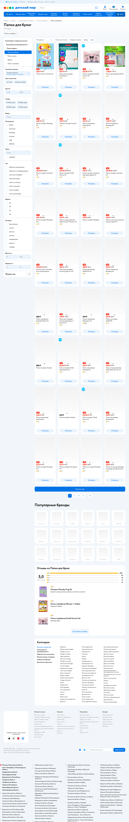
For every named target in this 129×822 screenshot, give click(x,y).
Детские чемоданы (109, 663)
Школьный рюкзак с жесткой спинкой (112, 675)
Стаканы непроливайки (110, 702)
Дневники (63, 647)
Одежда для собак (108, 724)
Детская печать (86, 694)
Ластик (62, 694)
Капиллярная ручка (87, 649)
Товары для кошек (108, 715)
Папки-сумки (12, 56)
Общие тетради (64, 675)
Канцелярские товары (26, 21)
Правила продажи (39, 722)
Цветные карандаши (88, 666)
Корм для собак (107, 722)
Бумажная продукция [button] (44, 647)
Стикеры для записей (88, 685)
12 (90, 496)
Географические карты (110, 685)
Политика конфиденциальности (43, 726)
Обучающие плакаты (110, 690)
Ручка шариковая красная (111, 647)
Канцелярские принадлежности (17, 45)
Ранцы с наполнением (110, 678)
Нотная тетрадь (64, 666)
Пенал (62, 682)
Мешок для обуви (109, 661)
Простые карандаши (88, 682)
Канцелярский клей (87, 675)
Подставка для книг (87, 663)
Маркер (84, 659)
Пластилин (107, 692)
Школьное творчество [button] (44, 662)
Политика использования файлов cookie (44, 729)
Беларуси (28, 752)
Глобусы (106, 680)
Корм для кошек (107, 717)
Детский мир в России (10, 752)
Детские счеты (86, 678)
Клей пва (84, 689)
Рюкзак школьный (109, 659)
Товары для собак (108, 719)
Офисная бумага (65, 656)
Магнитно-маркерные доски (112, 697)
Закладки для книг (87, 661)
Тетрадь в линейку (65, 654)
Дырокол (63, 701)
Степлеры (85, 654)
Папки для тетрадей (66, 670)
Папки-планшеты (13, 64)
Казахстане (20, 752)
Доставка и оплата (39, 715)
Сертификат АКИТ (39, 732)
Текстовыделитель (87, 647)
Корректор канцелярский (67, 699)
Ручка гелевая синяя (87, 699)
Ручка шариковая (65, 689)
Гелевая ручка (64, 685)
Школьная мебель (109, 656)
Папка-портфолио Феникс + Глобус (65, 604)
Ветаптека (105, 726)
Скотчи (62, 692)
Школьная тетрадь (65, 659)
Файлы (10, 60)
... (86, 496)
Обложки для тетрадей (66, 649)
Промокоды (37, 724)
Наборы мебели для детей (111, 651)
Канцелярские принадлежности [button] (42, 651)
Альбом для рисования (66, 678)
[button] (120, 14)
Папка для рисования (110, 649)
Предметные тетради (66, 668)
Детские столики (109, 654)
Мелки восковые (108, 695)
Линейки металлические (89, 687)
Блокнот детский (65, 673)
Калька (84, 656)
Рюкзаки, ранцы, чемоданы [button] (46, 657)
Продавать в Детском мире (42, 717)
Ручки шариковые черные (89, 701)
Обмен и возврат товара (41, 719)
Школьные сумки (109, 666)
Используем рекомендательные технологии (16, 750)
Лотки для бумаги (87, 692)
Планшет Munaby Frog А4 (61, 589)
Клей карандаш (64, 687)
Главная (6, 21)
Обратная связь (38, 734)
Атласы (106, 683)
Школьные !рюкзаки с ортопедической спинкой (111, 671)
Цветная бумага (108, 699)
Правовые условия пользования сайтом (28, 748)
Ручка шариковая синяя (88, 670)
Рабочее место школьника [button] (45, 654)
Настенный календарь (66, 663)
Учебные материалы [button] (43, 660)
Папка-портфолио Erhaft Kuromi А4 (65, 618)
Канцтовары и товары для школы (16, 41)
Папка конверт (86, 697)
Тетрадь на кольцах (65, 661)
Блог (81, 730)
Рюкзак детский (108, 668)
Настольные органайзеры (89, 668)
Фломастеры (64, 697)
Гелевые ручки (86, 651)
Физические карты (109, 688)
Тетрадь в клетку (65, 651)
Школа (13, 21)
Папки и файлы (42, 21)
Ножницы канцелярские (89, 673)
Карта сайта (37, 737)
